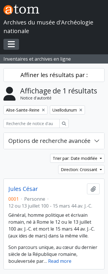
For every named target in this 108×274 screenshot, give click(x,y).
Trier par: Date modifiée (75, 158)
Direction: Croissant (79, 169)
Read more (59, 261)
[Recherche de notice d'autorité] (31, 123)
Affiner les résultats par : (54, 75)
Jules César (23, 188)
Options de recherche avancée (49, 141)
